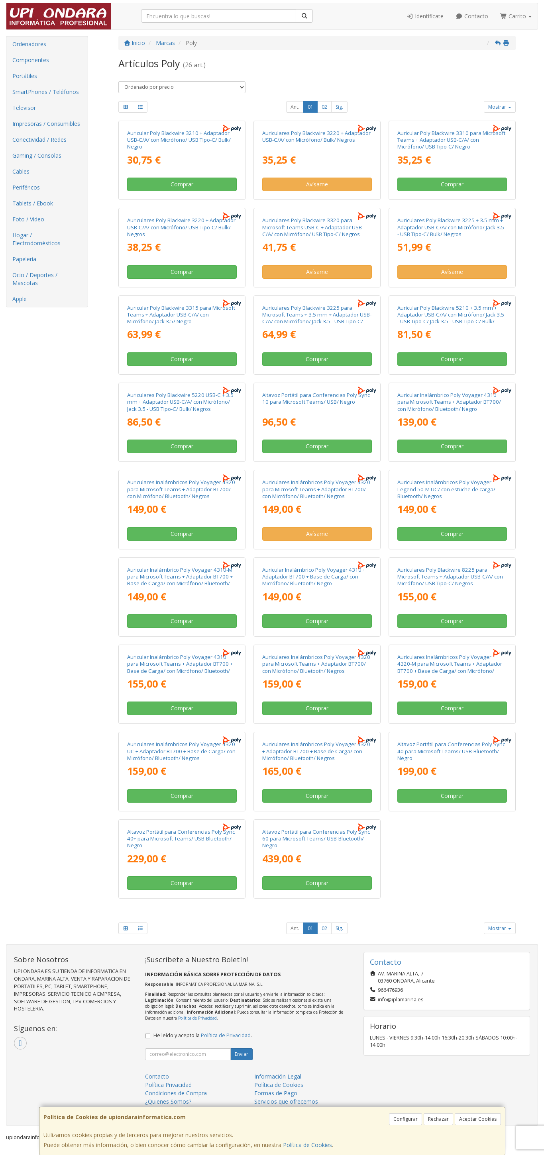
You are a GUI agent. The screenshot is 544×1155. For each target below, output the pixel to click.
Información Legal (277, 1076)
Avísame (317, 184)
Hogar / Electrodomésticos (36, 239)
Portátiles (24, 76)
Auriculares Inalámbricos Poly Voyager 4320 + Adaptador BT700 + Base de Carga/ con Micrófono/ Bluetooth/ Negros (316, 751)
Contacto (472, 16)
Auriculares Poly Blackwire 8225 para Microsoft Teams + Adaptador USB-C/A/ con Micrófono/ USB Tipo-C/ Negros (450, 576)
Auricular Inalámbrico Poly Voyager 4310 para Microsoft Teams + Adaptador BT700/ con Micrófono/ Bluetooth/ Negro (449, 401)
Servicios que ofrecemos (286, 1101)
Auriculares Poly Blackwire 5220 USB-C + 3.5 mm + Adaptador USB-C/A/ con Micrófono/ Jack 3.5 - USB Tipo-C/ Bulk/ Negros (180, 401)
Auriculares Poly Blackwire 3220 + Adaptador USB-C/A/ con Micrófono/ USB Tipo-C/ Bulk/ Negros (181, 227)
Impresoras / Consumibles (46, 123)
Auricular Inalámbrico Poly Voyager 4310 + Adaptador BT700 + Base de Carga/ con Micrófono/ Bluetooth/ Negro (313, 576)
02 (324, 107)
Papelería (24, 259)
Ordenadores (29, 44)
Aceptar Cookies (478, 1119)
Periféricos (26, 187)
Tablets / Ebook (32, 203)
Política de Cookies (307, 1145)
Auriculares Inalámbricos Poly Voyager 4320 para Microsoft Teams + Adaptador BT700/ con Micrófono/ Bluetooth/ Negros (181, 489)
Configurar (405, 1119)
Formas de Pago (275, 1093)
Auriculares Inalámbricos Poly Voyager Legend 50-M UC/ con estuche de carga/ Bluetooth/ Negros (446, 489)
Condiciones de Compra (176, 1093)
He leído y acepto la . (202, 1035)
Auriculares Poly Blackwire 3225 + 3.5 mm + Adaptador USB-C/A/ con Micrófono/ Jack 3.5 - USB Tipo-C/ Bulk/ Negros (450, 227)
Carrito (516, 16)
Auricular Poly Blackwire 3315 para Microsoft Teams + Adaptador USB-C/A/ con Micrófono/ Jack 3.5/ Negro (181, 314)
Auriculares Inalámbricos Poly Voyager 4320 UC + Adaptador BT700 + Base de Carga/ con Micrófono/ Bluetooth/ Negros (181, 751)
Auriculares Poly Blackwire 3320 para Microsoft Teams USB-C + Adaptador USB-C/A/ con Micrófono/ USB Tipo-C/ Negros (312, 227)
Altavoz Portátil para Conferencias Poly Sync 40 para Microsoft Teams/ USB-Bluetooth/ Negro (451, 751)
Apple (19, 299)
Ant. (295, 107)
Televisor (24, 107)
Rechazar (438, 1119)
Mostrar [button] (499, 107)
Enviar (241, 1054)
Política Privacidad (168, 1085)
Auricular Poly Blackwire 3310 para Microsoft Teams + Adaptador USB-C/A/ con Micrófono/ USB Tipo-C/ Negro (451, 139)
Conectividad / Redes (39, 139)
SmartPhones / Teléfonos (45, 92)
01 (310, 107)
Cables (20, 171)
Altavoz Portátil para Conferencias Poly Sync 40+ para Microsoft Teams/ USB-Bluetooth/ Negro (181, 838)
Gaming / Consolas (36, 155)
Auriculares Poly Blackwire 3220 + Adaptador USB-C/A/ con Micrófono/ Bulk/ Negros (316, 136)
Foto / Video (28, 219)
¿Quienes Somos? (168, 1101)
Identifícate (425, 16)
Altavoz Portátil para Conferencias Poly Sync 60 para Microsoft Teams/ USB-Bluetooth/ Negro (316, 838)
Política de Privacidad (197, 1018)
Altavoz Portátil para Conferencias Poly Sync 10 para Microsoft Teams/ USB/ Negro (316, 398)
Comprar (182, 184)
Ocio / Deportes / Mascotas (34, 279)
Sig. (339, 107)
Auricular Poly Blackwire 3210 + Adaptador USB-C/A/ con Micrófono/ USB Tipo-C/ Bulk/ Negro (179, 139)
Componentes (30, 60)
